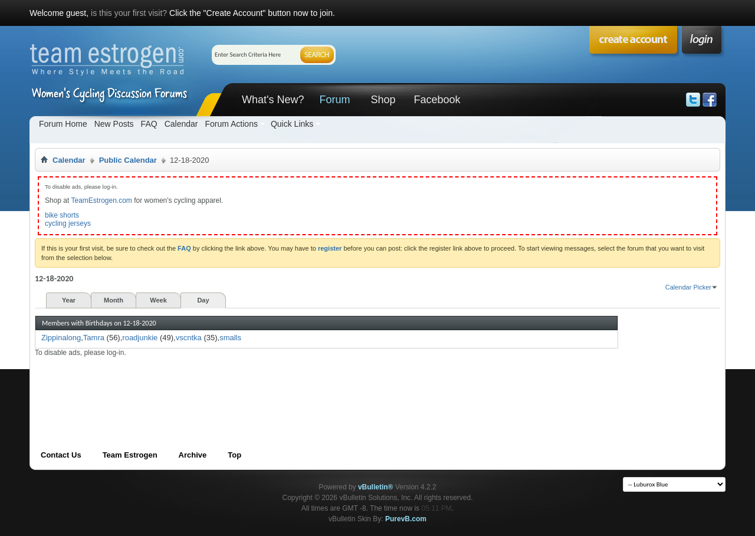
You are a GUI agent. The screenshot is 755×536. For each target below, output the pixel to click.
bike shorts (62, 215)
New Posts (114, 124)
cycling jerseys (68, 223)
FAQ (149, 124)
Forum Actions (231, 124)
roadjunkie (139, 337)
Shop (382, 100)
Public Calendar (128, 160)
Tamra (93, 337)
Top (234, 454)
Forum (334, 100)
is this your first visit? (129, 13)
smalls (230, 337)
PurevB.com (405, 519)
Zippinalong (61, 337)
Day (203, 300)
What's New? (273, 100)
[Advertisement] (249, 383)
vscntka (189, 337)
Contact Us (61, 454)
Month (113, 300)
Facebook (436, 100)
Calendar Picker (688, 287)
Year (69, 300)
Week (158, 300)
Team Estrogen (130, 454)
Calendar (181, 124)
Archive (193, 454)
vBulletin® (375, 487)
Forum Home (63, 124)
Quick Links (292, 124)
